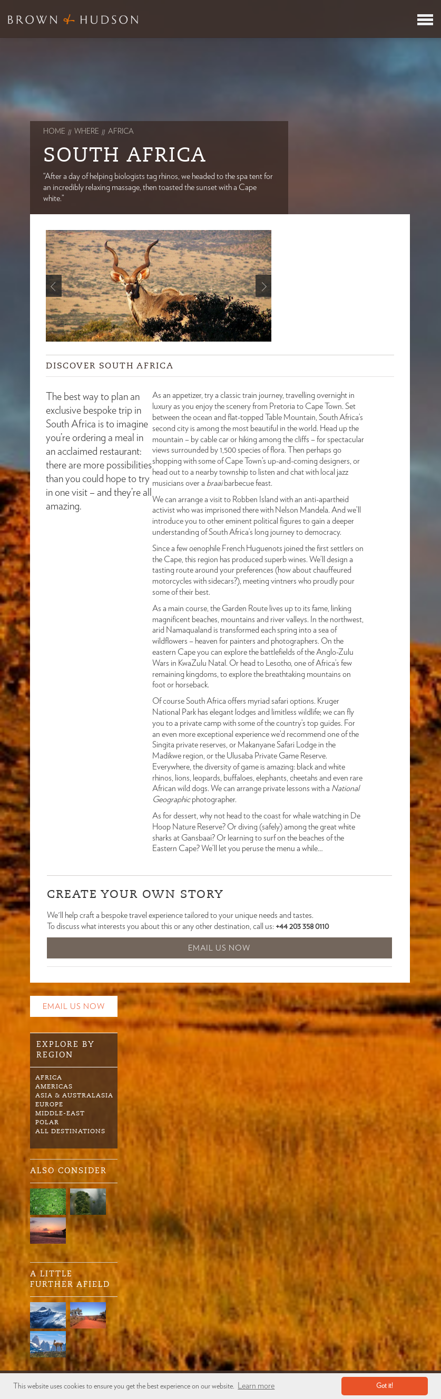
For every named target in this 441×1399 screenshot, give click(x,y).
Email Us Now (219, 948)
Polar (47, 1122)
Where (86, 131)
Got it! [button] (384, 1386)
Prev (54, 286)
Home (54, 131)
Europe (49, 1104)
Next (263, 286)
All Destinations (70, 1131)
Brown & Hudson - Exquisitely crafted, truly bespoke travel (73, 19)
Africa (48, 1077)
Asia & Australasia (74, 1095)
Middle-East (60, 1113)
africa (121, 131)
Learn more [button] (256, 1386)
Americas (54, 1086)
